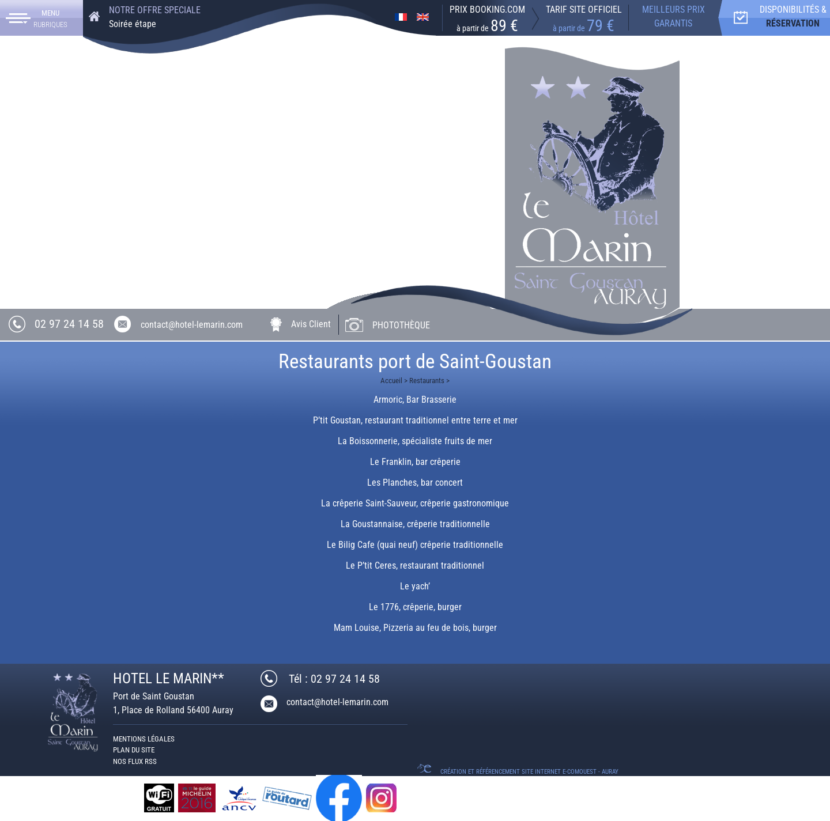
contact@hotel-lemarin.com (192, 324)
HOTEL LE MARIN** (168, 678)
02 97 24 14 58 (69, 324)
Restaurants (426, 380)
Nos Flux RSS (135, 761)
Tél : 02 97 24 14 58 (334, 679)
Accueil (391, 380)
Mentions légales (144, 739)
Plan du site (133, 750)
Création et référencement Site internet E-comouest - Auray (529, 771)
